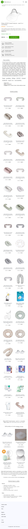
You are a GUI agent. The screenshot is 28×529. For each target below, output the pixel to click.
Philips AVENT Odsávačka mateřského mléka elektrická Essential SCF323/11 (7, 463)
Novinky (2, 506)
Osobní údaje (3, 516)
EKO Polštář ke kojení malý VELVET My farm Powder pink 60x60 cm (7, 341)
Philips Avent (22, 477)
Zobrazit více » (3, 31)
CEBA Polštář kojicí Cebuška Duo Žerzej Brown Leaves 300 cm (20, 178)
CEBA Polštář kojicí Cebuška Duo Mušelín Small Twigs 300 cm (8, 142)
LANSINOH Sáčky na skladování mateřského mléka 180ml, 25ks (20, 377)
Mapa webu (3, 514)
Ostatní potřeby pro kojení (15, 422)
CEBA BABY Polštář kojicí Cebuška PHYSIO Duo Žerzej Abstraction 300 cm (20, 413)
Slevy (2, 508)
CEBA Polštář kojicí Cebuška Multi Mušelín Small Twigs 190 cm (7, 196)
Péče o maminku (22, 422)
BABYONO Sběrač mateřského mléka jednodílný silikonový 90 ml (8, 322)
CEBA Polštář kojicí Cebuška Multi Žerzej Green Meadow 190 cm (20, 215)
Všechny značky (4, 504)
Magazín (2, 512)
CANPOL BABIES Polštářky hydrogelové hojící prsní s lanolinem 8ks (20, 304)
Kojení (10, 422)
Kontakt (2, 522)
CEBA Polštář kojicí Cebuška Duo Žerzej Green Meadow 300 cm (8, 215)
